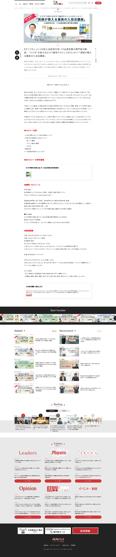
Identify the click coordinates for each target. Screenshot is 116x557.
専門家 (31, 4)
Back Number (88, 41)
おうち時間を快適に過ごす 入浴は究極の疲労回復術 (42, 168)
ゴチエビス (35, 415)
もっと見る (28, 481)
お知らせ (25, 4)
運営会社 (46, 545)
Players (62, 334)
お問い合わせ (65, 545)
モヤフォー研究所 (39, 4)
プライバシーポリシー (55, 545)
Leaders (62, 347)
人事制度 (62, 359)
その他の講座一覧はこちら (34, 286)
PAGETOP (95, 61)
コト (20, 4)
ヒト (16, 4)
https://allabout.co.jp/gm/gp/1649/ (37, 195)
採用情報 (73, 545)
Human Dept (53, 415)
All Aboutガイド (54, 76)
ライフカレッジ (58, 11)
